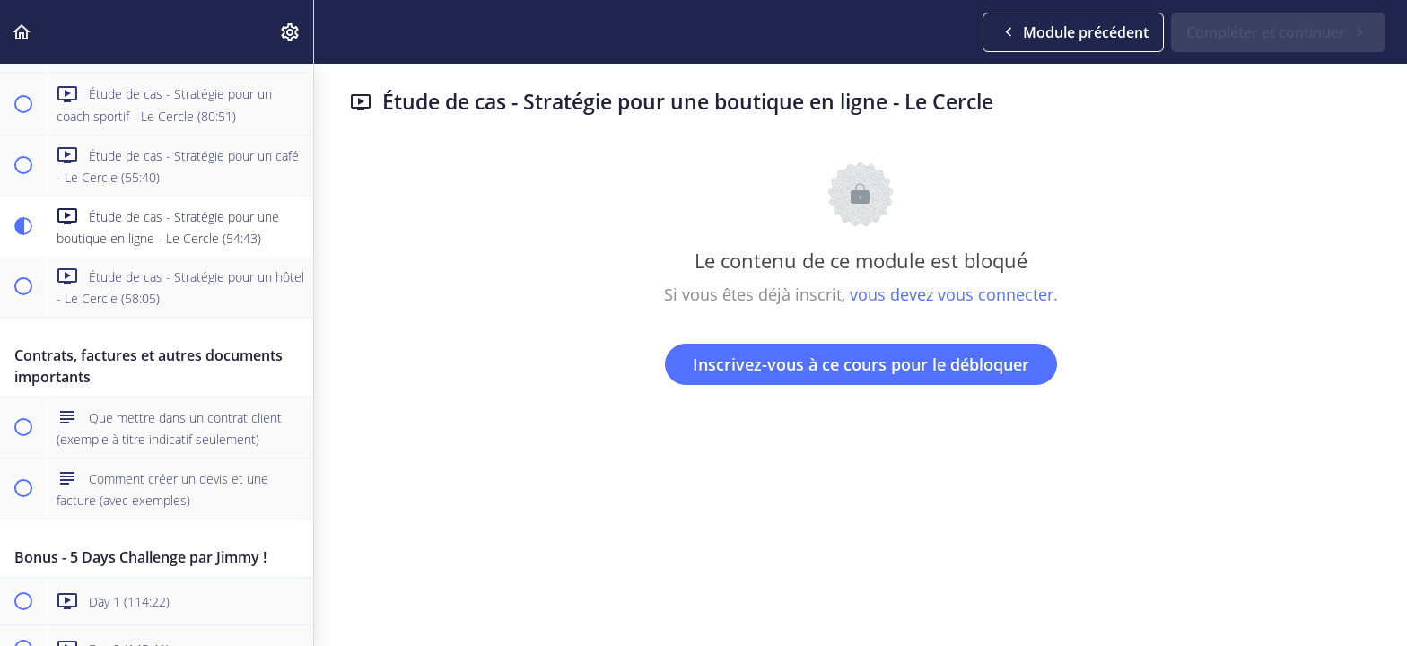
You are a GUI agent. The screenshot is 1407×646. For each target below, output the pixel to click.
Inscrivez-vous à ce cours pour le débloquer (861, 364)
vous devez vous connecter (951, 294)
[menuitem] (290, 32)
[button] (22, 32)
